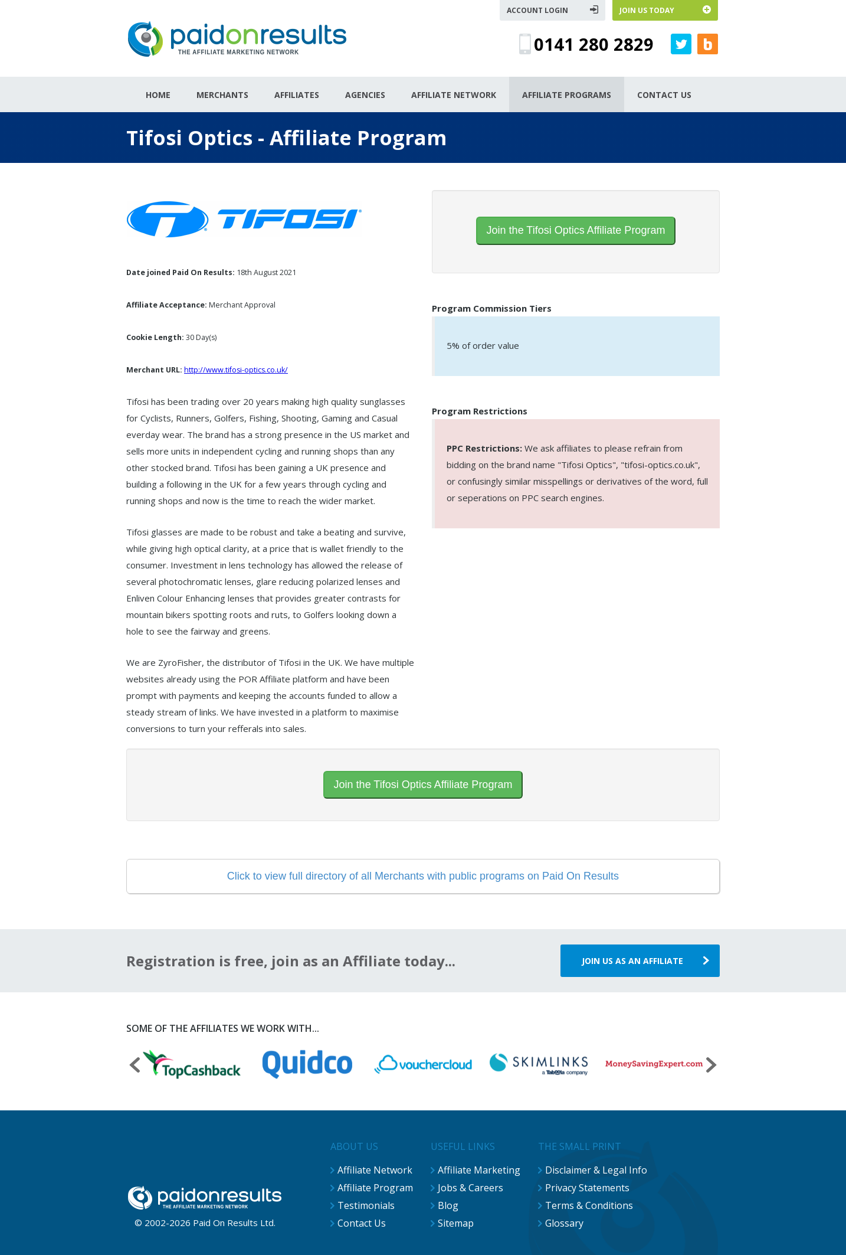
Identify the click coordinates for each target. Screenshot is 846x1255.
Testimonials (366, 1205)
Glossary (564, 1223)
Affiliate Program (375, 1187)
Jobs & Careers (470, 1187)
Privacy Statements (587, 1187)
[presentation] (134, 1066)
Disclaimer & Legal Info (596, 1170)
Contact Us (361, 1223)
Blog (448, 1205)
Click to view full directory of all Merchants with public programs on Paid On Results (423, 876)
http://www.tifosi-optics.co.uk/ (236, 370)
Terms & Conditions (589, 1205)
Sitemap (456, 1223)
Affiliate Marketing (479, 1170)
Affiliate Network (374, 1170)
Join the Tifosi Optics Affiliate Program (576, 230)
